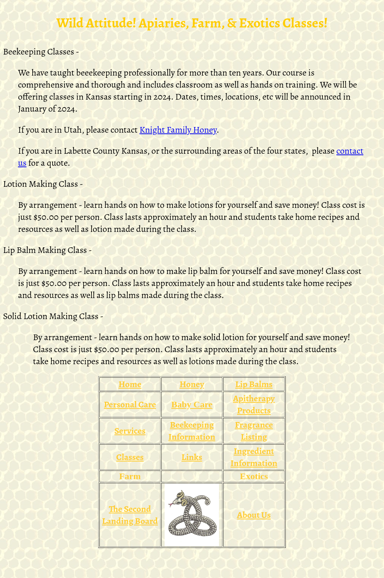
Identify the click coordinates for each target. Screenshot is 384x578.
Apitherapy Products (253, 404)
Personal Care (130, 404)
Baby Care (192, 404)
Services (130, 431)
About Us (254, 515)
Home (129, 384)
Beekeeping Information (191, 431)
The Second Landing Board (130, 515)
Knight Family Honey (178, 130)
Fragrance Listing (254, 431)
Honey (192, 384)
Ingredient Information (254, 457)
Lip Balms (254, 384)
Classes (130, 457)
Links (192, 457)
